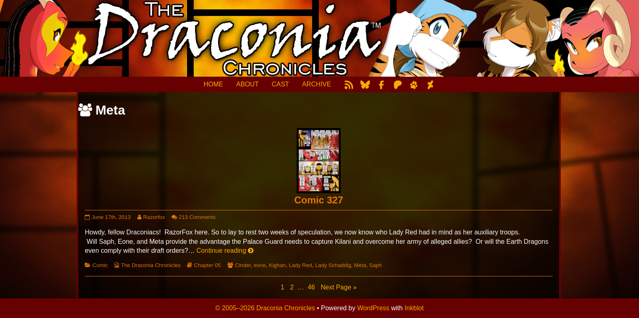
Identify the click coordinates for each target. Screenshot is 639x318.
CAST (280, 84)
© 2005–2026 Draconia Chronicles (265, 308)
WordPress (373, 308)
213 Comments (197, 217)
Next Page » (339, 287)
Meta (360, 265)
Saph (375, 265)
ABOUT (247, 84)
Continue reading (224, 250)
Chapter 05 (207, 265)
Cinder (243, 265)
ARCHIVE (316, 84)
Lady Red (300, 265)
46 (312, 287)
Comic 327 (318, 199)
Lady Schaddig (333, 265)
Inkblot (414, 308)
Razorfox (154, 217)
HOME (213, 84)
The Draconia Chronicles (151, 265)
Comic (100, 265)
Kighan (277, 265)
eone (260, 265)
